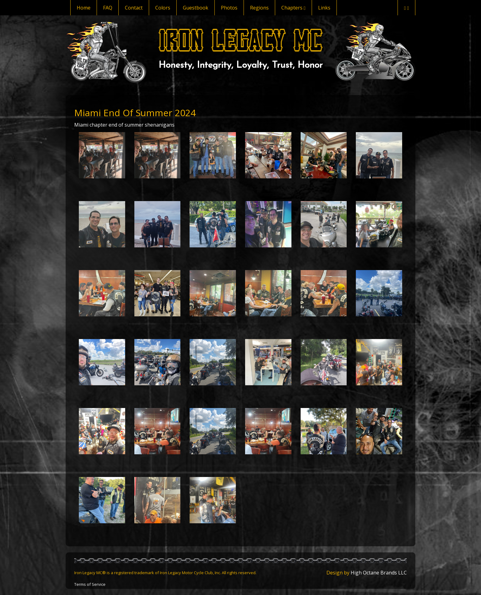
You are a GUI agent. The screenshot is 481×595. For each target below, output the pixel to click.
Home (83, 7)
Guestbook (195, 7)
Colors (162, 7)
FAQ (107, 7)
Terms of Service (90, 584)
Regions (259, 7)
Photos (229, 7)
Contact (134, 7)
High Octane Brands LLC (379, 572)
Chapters (293, 7)
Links (324, 7)
